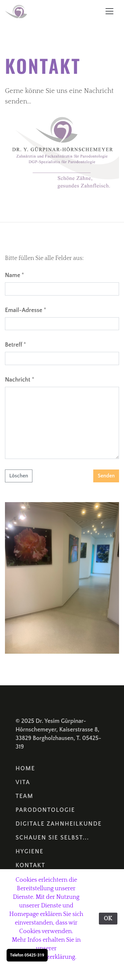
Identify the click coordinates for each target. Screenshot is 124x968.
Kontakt (30, 865)
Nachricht (17, 380)
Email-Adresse (23, 310)
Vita (23, 782)
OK (108, 918)
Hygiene (30, 851)
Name (12, 275)
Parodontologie (45, 810)
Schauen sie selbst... (52, 838)
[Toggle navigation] (109, 11)
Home (25, 768)
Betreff (13, 345)
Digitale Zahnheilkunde (59, 824)
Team (24, 796)
